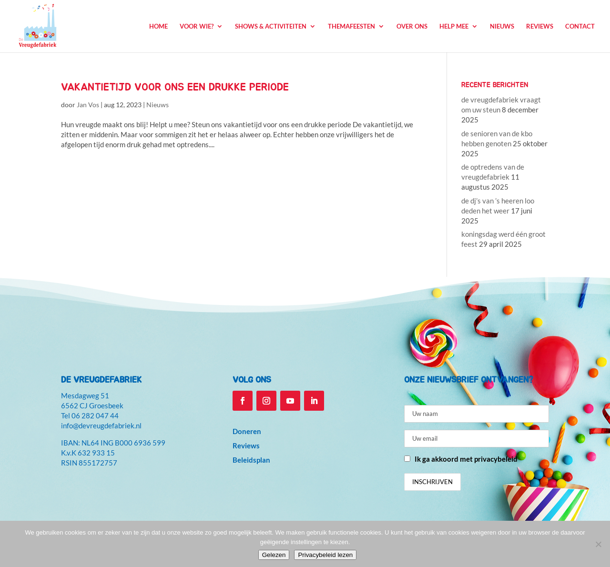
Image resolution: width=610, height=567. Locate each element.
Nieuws (502, 26)
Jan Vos (88, 105)
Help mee (453, 26)
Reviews (539, 26)
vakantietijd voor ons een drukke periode (175, 87)
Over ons (411, 26)
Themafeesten (351, 26)
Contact (580, 26)
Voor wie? (197, 26)
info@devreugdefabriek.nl (101, 425)
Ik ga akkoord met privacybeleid (466, 459)
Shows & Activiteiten (270, 26)
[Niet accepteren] (598, 544)
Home (158, 26)
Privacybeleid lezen (325, 554)
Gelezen (274, 554)
